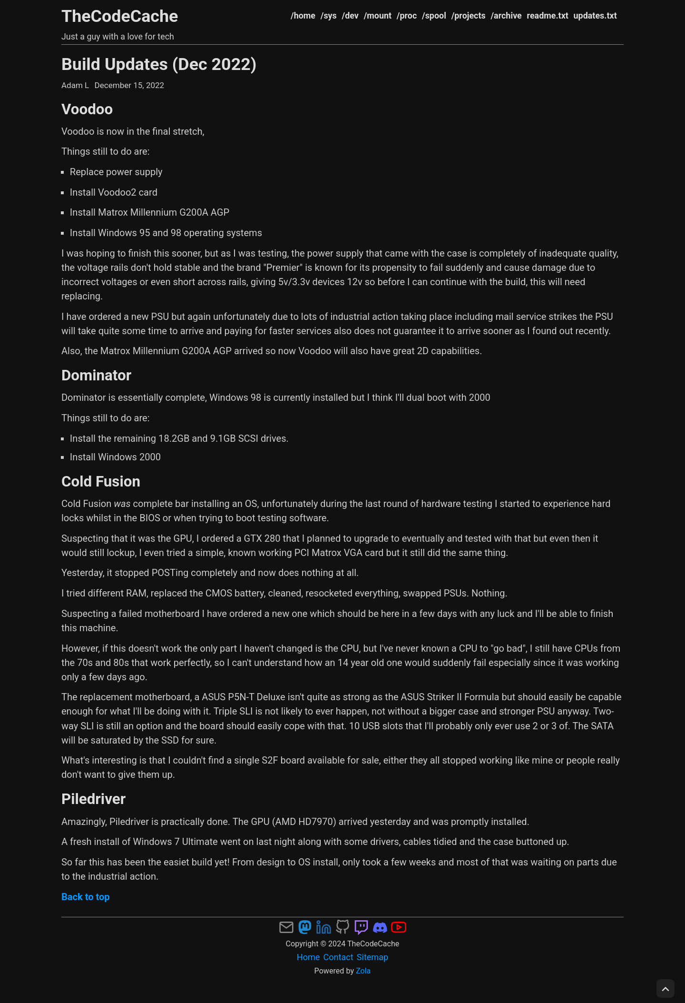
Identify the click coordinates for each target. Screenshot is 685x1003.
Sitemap (372, 957)
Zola (363, 970)
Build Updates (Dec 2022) (158, 64)
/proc (407, 15)
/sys (329, 15)
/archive (505, 15)
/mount (377, 15)
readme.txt (547, 15)
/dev (350, 15)
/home (303, 15)
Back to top (85, 897)
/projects (468, 15)
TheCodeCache (119, 16)
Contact (338, 957)
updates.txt (595, 15)
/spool (434, 15)
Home (308, 957)
